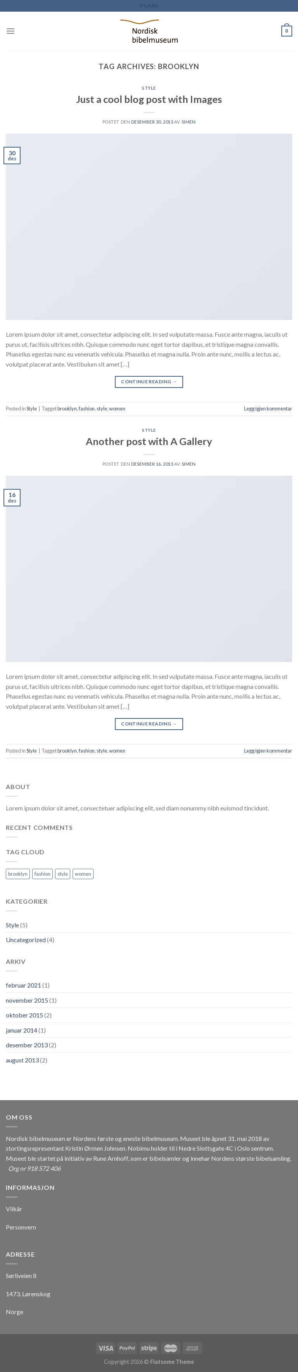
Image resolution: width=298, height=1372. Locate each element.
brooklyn (67, 408)
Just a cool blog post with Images (149, 99)
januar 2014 (21, 1030)
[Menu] (10, 30)
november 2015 (27, 1000)
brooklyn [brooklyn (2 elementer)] (18, 874)
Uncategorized (26, 939)
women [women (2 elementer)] (83, 874)
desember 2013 (27, 1045)
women (117, 408)
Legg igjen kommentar (268, 408)
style (102, 408)
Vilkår (149, 6)
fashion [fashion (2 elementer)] (42, 874)
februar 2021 (23, 985)
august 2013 (22, 1060)
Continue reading (149, 381)
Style (149, 87)
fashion (87, 408)
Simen (189, 121)
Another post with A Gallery (149, 441)
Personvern (21, 1227)
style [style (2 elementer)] (62, 874)
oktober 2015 (24, 1015)
